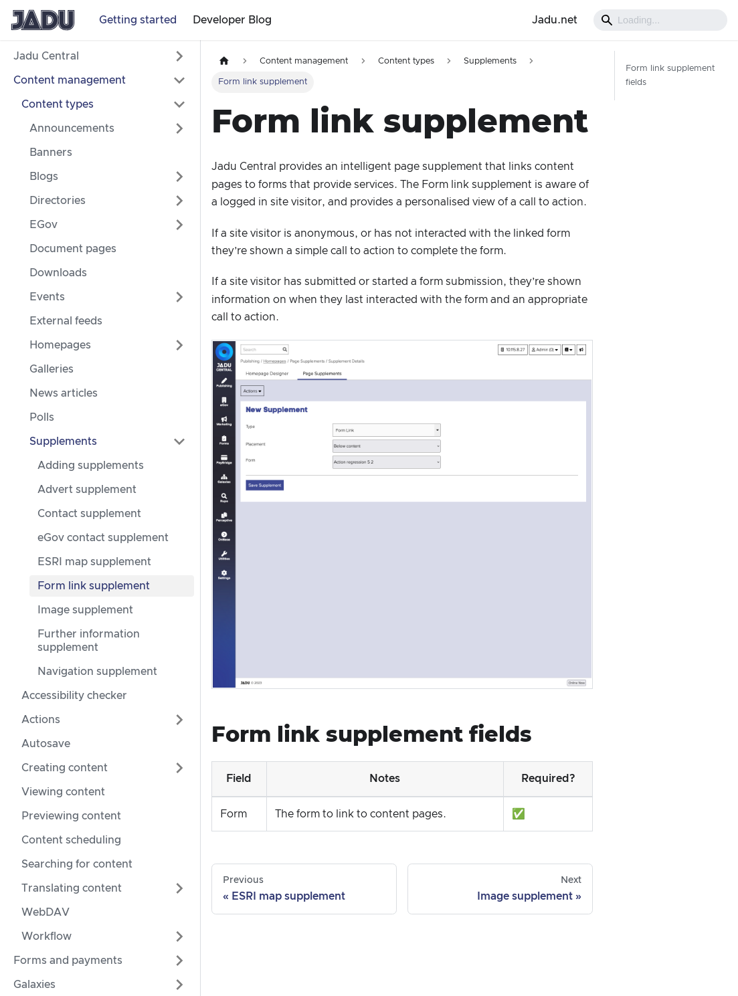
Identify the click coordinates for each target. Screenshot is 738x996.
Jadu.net (554, 20)
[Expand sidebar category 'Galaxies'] (179, 984)
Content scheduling (71, 840)
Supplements (63, 441)
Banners (50, 152)
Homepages (60, 345)
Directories (57, 200)
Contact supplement (89, 513)
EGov (43, 224)
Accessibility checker (74, 695)
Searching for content (76, 864)
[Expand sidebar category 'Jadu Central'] (179, 56)
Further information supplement (88, 641)
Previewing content (71, 816)
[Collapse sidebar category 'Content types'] (179, 104)
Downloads (58, 273)
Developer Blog (232, 20)
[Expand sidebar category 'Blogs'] (179, 176)
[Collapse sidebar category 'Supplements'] (179, 441)
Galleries (51, 369)
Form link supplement (93, 586)
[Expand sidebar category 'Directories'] (179, 200)
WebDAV (45, 912)
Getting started (138, 20)
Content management (69, 80)
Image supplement (85, 610)
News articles (63, 393)
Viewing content (63, 792)
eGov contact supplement (103, 537)
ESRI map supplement (94, 562)
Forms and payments (67, 960)
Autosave (45, 743)
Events (47, 297)
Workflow (46, 936)
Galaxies (34, 984)
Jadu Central (46, 56)
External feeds (65, 321)
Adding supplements (90, 465)
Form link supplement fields (670, 75)
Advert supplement (86, 489)
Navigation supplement (97, 671)
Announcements (71, 128)
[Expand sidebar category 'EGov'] (179, 224)
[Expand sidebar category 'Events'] (179, 297)
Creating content (64, 768)
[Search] (660, 20)
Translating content (71, 888)
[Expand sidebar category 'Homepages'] (179, 345)
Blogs (43, 176)
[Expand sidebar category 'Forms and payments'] (179, 960)
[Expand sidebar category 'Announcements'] (179, 128)
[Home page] (224, 61)
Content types (57, 104)
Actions (40, 719)
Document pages (72, 248)
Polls (41, 417)
